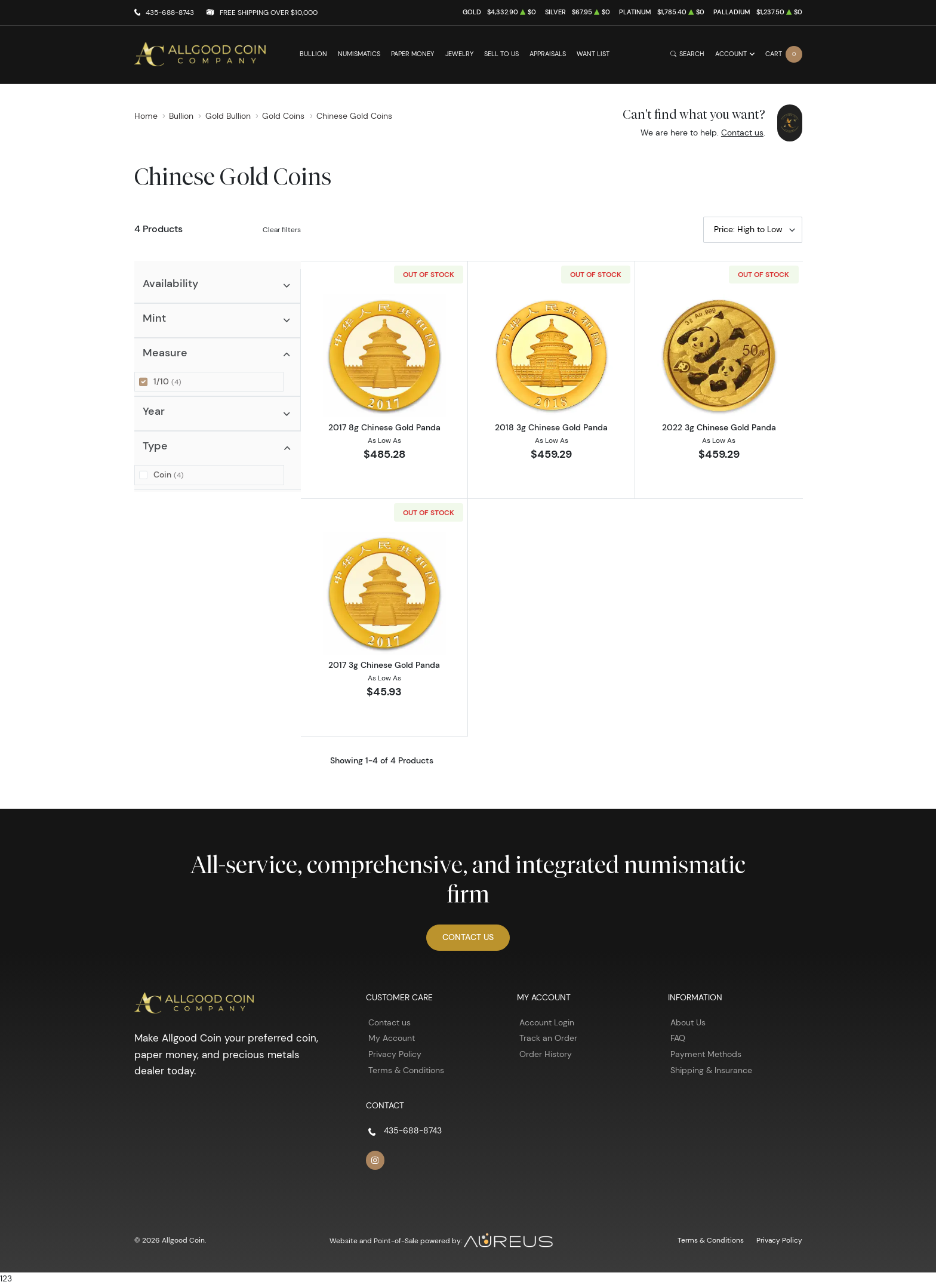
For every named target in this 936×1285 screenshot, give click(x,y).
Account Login (546, 1022)
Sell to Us (501, 54)
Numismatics (359, 54)
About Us (688, 1022)
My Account (391, 1038)
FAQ (677, 1038)
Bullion (313, 54)
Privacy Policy (394, 1054)
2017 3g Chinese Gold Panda (384, 665)
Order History (545, 1054)
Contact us (742, 132)
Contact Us (468, 937)
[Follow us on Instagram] (375, 1160)
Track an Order (548, 1038)
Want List (593, 54)
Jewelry (459, 54)
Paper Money (412, 54)
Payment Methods (705, 1054)
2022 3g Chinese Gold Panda (719, 427)
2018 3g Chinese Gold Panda (551, 427)
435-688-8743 (170, 12)
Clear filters (282, 229)
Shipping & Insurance (711, 1070)
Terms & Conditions (406, 1070)
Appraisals (547, 54)
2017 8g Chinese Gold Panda (384, 427)
